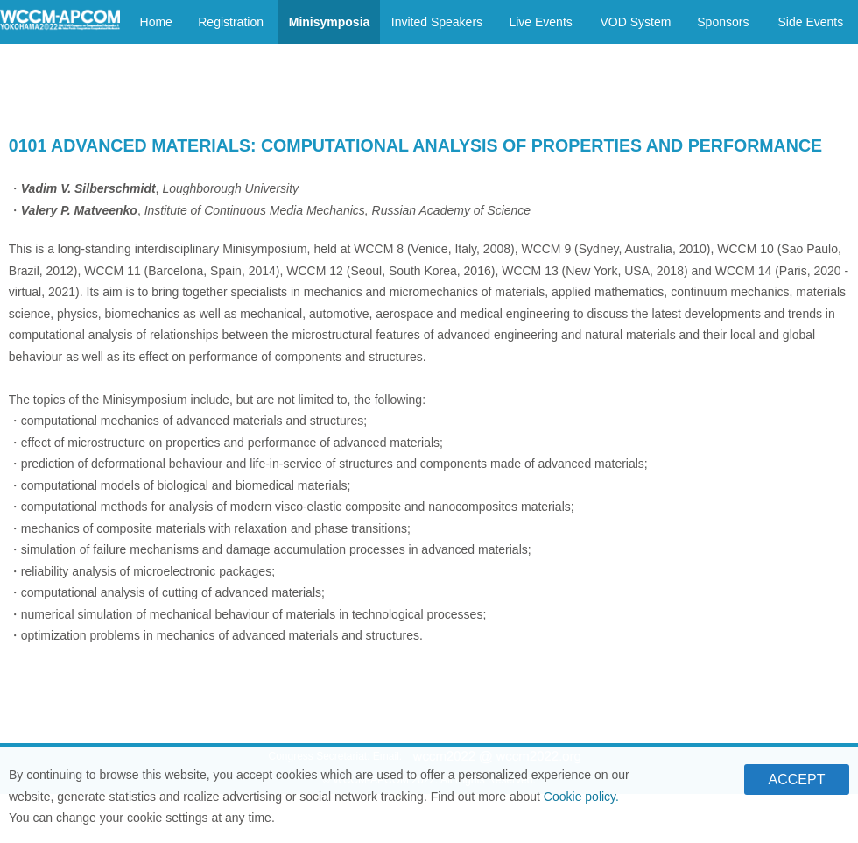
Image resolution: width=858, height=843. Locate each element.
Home (156, 22)
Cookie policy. (581, 802)
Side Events (810, 22)
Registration (231, 22)
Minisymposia (329, 22)
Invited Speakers (436, 22)
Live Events (540, 22)
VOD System (635, 22)
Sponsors (723, 22)
